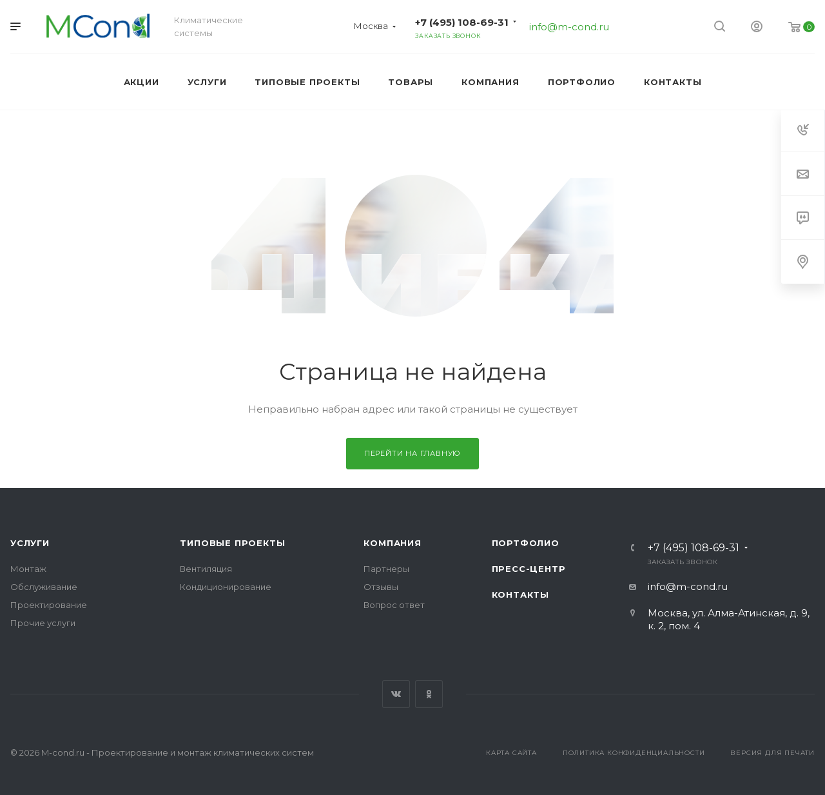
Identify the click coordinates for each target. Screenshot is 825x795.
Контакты (520, 594)
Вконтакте (396, 694)
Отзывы (381, 587)
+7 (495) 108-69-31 (462, 22)
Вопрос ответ (394, 605)
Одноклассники (429, 694)
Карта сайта (511, 753)
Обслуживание (43, 587)
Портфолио (525, 543)
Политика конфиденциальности (634, 753)
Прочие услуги (42, 623)
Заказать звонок (447, 36)
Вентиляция (206, 569)
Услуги (30, 543)
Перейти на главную (412, 453)
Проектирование (48, 605)
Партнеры (386, 569)
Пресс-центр (529, 569)
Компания (392, 543)
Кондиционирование (225, 587)
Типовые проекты (232, 543)
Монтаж (28, 569)
